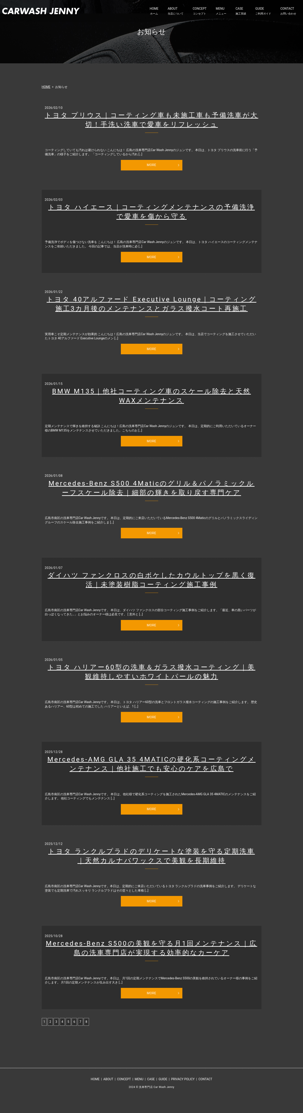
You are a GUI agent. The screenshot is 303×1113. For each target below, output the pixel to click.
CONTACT (288, 11)
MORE (151, 165)
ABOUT (175, 11)
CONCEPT (200, 11)
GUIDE (263, 11)
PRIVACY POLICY (183, 1094)
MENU (221, 11)
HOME (154, 11)
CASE (241, 11)
